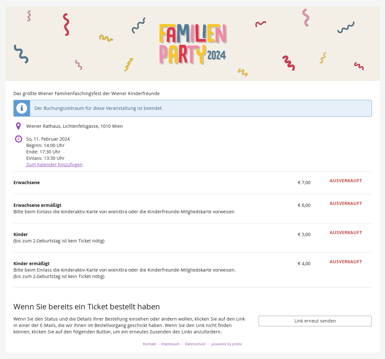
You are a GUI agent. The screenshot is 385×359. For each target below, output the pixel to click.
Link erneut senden (315, 321)
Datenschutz (195, 343)
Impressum (170, 343)
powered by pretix (227, 343)
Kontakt (149, 343)
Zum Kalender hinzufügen (54, 164)
